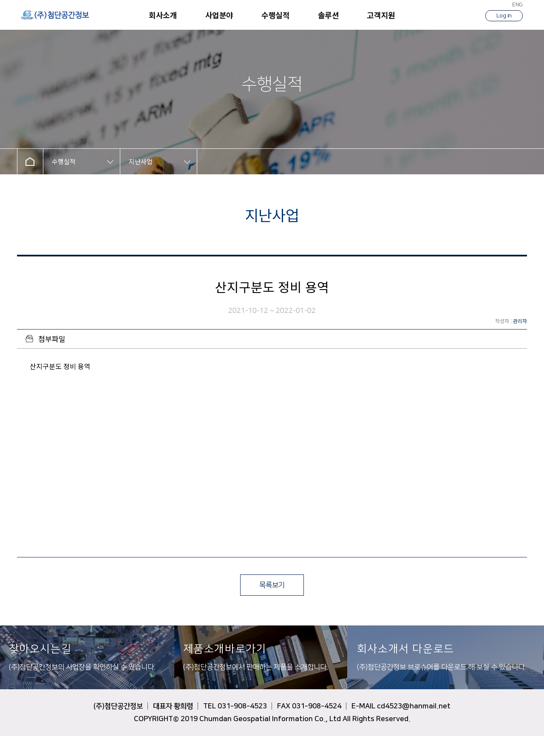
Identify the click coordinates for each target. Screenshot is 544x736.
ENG (517, 4)
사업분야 (219, 14)
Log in (504, 15)
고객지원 (381, 14)
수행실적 (275, 14)
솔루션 (328, 14)
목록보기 (272, 585)
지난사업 (141, 161)
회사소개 (163, 14)
